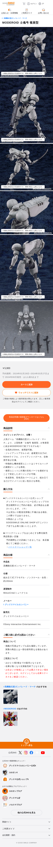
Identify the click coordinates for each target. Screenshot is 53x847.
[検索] (19, 3)
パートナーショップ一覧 (20, 547)
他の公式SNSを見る (26, 812)
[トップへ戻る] (26, 741)
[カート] (24, 3)
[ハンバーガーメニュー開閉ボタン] (49, 3)
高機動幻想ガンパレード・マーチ (15, 18)
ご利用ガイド (8, 829)
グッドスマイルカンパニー (17, 604)
